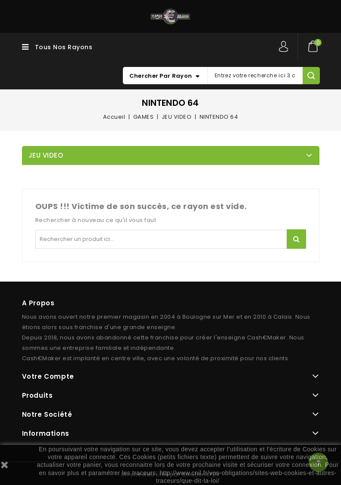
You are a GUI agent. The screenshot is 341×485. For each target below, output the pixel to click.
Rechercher (296, 239)
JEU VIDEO (45, 155)
